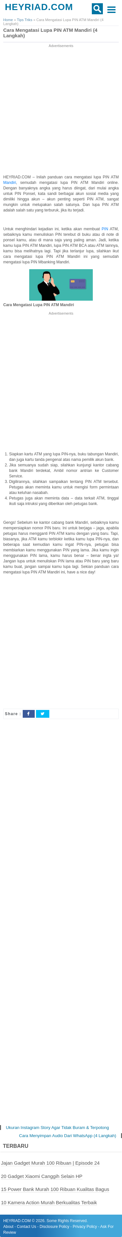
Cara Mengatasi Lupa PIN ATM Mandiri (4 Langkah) (50, 33)
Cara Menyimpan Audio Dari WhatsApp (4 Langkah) (67, 1135)
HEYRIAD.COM (39, 7)
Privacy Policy (85, 1226)
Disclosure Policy (54, 1226)
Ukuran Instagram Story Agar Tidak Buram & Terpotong (57, 1127)
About (8, 1226)
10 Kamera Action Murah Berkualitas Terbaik (49, 1202)
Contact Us (26, 1226)
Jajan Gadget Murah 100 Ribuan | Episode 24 (50, 1163)
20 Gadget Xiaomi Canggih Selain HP (41, 1176)
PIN (106, 229)
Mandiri (9, 182)
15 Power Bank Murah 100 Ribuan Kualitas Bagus (55, 1189)
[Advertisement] (61, 110)
